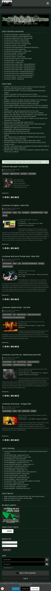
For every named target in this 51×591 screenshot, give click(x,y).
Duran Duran (25, 411)
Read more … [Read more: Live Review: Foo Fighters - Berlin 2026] (6, 244)
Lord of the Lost (21, 362)
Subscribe (6, 550)
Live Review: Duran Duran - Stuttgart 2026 (16, 404)
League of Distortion (33, 362)
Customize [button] (35, 589)
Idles (46, 212)
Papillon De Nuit (21, 314)
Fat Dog (5, 215)
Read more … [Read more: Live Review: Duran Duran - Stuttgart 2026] (6, 436)
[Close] (46, 161)
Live (19, 212)
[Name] (9, 542)
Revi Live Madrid (7, 364)
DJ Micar (33, 411)
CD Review (5, 173)
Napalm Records (14, 173)
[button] (3, 197)
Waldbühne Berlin (7, 266)
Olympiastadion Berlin (37, 212)
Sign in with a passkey (25, 573)
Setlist (14, 212)
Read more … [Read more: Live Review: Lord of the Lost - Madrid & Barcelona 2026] (6, 392)
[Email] (9, 546)
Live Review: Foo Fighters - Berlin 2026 (15, 205)
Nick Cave (41, 263)
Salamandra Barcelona (19, 364)
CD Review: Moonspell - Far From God (15, 167)
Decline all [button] (25, 589)
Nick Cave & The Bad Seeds (29, 263)
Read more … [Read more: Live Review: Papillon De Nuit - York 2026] (6, 342)
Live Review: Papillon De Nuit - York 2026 (16, 307)
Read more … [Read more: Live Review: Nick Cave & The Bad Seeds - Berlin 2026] (6, 295)
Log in (25, 578)
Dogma (29, 364)
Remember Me (8, 568)
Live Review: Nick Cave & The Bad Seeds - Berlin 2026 (20, 256)
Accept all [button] (16, 589)
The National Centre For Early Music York (13, 317)
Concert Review (7, 212)
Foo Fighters (25, 212)
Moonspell (24, 173)
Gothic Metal (32, 173)
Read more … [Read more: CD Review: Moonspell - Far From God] (6, 193)
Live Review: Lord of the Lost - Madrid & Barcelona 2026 (21, 355)
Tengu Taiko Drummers (34, 314)
